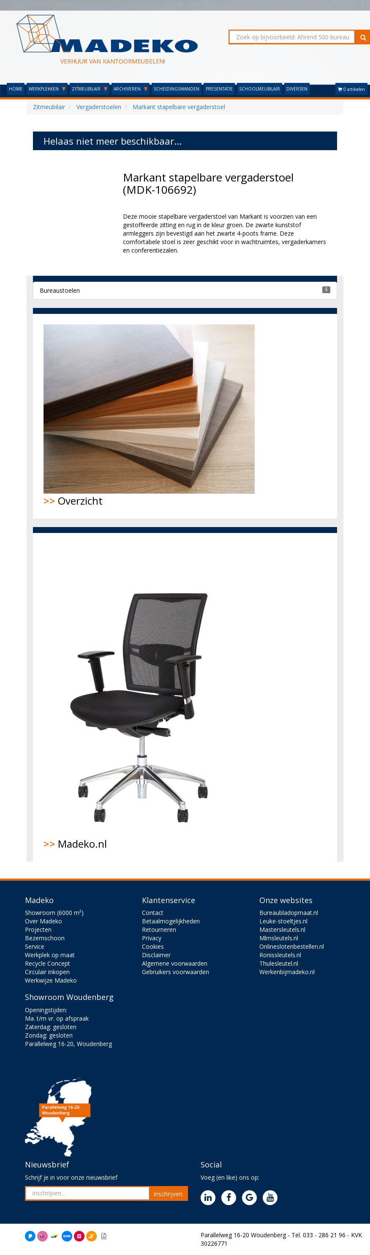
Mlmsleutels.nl (278, 938)
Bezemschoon (45, 938)
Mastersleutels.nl (282, 929)
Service (34, 946)
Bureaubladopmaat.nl (288, 913)
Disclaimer (156, 955)
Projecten (38, 929)
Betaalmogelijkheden (171, 921)
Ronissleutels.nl (280, 955)
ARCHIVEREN (130, 89)
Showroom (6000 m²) (54, 913)
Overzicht (149, 416)
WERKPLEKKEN (47, 89)
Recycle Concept (47, 963)
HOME (15, 89)
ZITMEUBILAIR (89, 89)
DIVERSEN (296, 89)
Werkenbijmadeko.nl (287, 972)
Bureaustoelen (60, 290)
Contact (152, 913)
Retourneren (159, 929)
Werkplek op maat (50, 955)
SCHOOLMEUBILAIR (259, 89)
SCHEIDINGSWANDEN (176, 89)
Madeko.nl (145, 697)
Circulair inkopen (47, 972)
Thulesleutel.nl (278, 963)
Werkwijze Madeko (51, 980)
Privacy (151, 938)
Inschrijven (167, 1194)
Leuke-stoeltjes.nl (283, 921)
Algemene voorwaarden (174, 963)
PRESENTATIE (219, 89)
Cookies (153, 946)
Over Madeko (43, 921)
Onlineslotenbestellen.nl (291, 946)
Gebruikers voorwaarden (175, 972)
